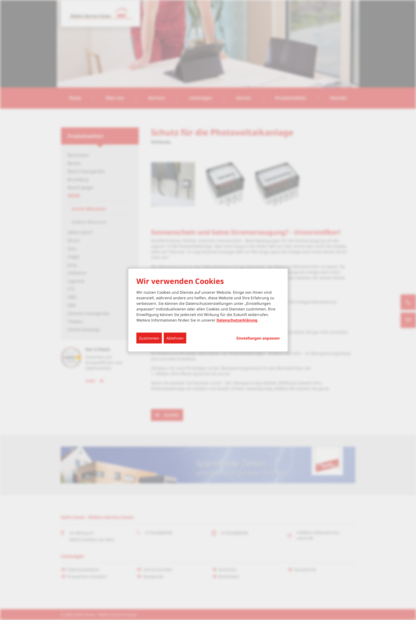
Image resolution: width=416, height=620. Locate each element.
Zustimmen (149, 338)
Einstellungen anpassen (258, 338)
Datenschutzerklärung (236, 320)
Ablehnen (175, 338)
